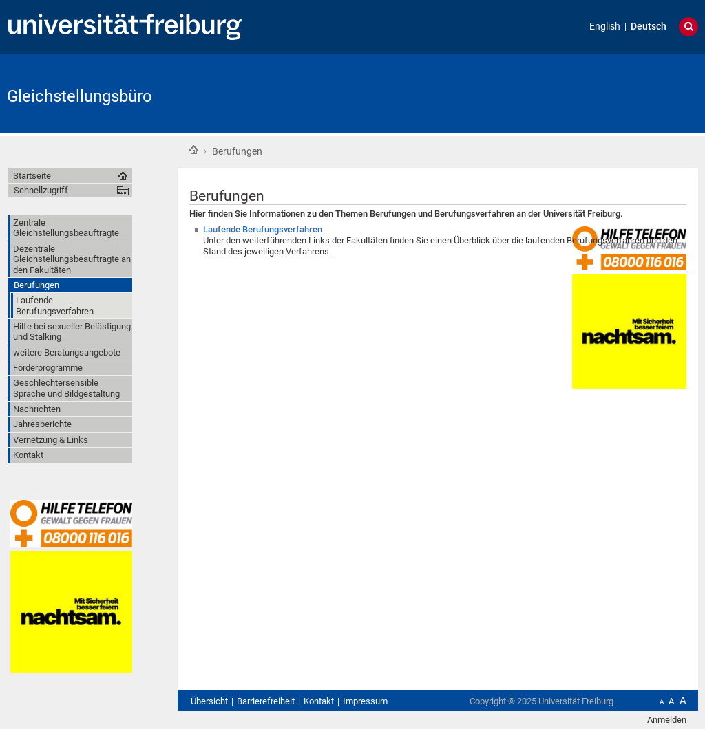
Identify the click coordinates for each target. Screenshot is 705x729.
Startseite (193, 150)
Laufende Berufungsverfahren (262, 229)
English (604, 26)
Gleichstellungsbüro (79, 96)
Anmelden (666, 720)
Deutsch (648, 26)
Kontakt (319, 701)
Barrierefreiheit (266, 701)
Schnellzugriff (41, 190)
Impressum (365, 701)
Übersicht (209, 701)
